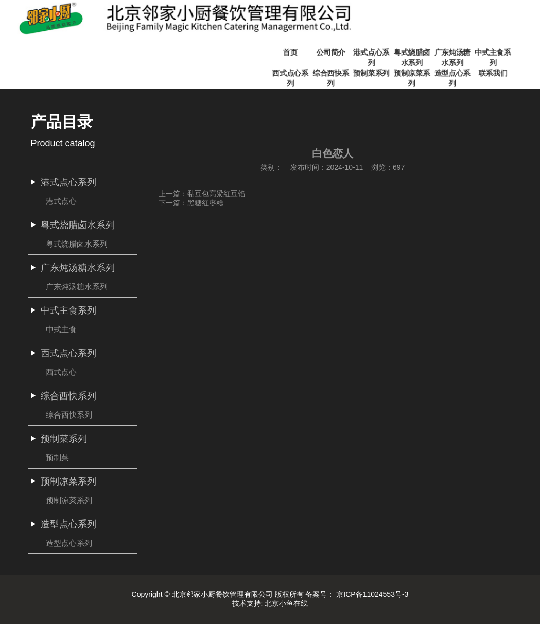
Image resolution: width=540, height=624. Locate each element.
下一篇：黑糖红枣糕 (191, 203)
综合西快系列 (69, 414)
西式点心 (61, 372)
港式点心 (61, 201)
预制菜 (57, 457)
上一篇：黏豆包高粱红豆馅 (202, 193)
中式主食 (61, 329)
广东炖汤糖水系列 (77, 286)
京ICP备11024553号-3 (372, 594)
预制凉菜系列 (69, 500)
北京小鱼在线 (286, 603)
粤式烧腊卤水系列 (77, 243)
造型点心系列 (69, 543)
